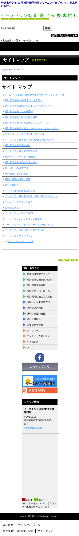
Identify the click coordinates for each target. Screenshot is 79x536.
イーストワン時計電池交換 (39, 17)
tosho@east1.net (33, 427)
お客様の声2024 (13, 207)
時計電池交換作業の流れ (17, 145)
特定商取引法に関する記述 (18, 530)
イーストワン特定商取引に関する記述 (24, 230)
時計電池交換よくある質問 (19, 111)
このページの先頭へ (68, 260)
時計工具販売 (12, 185)
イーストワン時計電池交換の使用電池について (29, 140)
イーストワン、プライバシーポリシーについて (29, 224)
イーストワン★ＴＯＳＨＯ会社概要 (23, 219)
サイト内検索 (26, 28)
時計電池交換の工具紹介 (39, 296)
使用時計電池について (38, 274)
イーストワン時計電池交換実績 (21, 151)
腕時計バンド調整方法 (38, 302)
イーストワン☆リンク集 (20, 241)
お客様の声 (33, 341)
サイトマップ (45, 530)
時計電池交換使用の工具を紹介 (21, 162)
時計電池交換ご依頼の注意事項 (21, 117)
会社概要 (8, 525)
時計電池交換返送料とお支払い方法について (28, 106)
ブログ (30, 347)
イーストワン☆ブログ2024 (19, 213)
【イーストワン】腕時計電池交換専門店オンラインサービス (33, 95)
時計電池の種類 (35, 308)
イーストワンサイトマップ (19, 236)
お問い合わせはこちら (64, 35)
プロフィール (34, 330)
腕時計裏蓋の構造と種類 (17, 179)
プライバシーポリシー (30, 525)
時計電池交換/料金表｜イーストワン (24, 100)
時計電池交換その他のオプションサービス (27, 123)
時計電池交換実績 (36, 285)
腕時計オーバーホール (38, 291)
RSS (40, 390)
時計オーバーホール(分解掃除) (20, 157)
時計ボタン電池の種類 (16, 173)
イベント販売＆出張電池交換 (20, 190)
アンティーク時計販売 (38, 336)
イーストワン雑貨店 (40, 381)
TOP (4, 69)
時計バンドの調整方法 (16, 168)
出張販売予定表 (35, 325)
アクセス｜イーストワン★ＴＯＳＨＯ (24, 134)
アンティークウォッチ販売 (19, 202)
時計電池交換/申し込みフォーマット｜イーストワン (32, 128)
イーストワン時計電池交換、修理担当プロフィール (31, 196)
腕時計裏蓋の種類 (36, 313)
